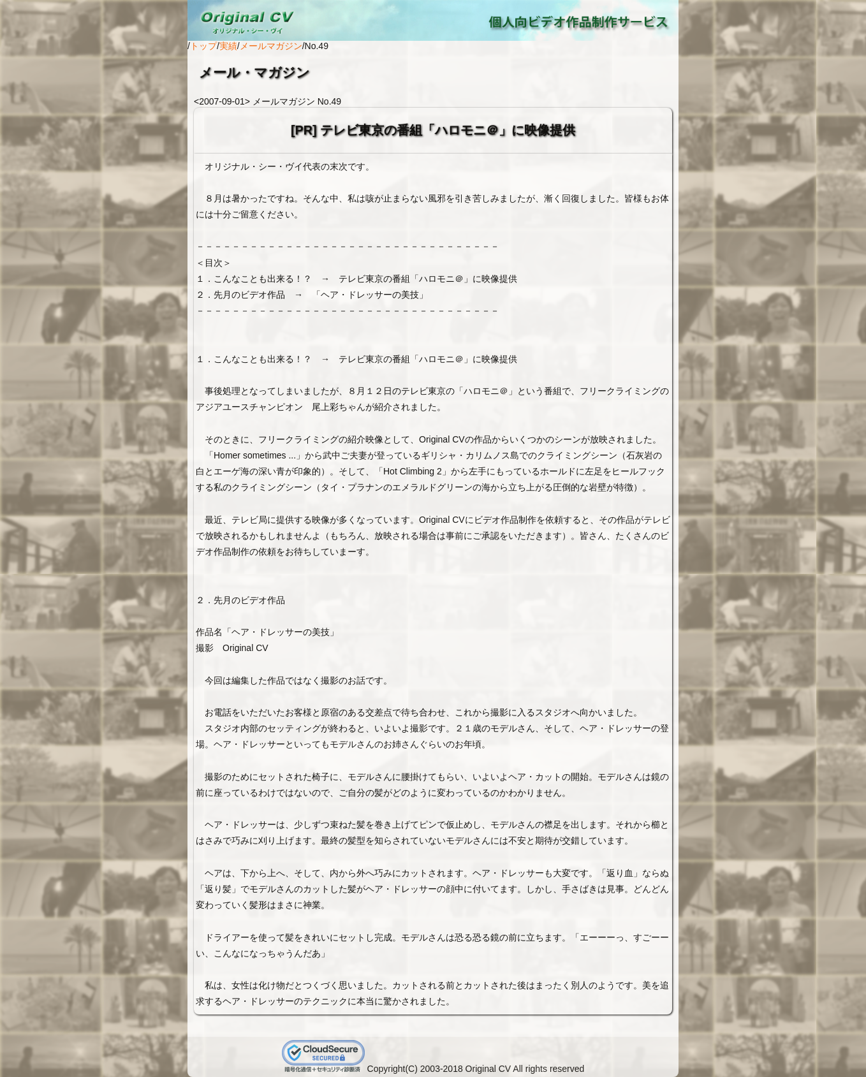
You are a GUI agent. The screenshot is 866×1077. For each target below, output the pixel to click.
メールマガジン (271, 46)
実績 (228, 46)
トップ (203, 46)
